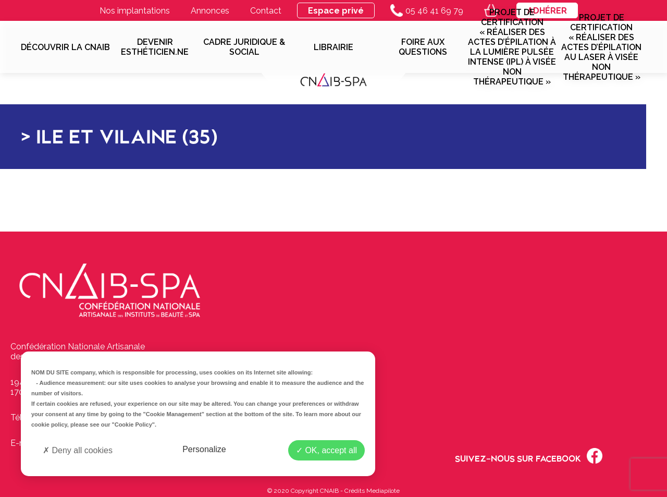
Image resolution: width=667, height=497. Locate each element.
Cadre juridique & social (244, 47)
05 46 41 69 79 (426, 10)
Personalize (204, 449)
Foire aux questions (423, 47)
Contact (265, 11)
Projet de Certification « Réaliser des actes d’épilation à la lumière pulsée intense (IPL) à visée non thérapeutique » (512, 47)
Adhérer (547, 11)
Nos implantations (135, 11)
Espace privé (336, 11)
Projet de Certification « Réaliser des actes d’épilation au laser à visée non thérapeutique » (601, 47)
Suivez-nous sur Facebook (528, 456)
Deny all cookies (78, 450)
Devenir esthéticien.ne (155, 47)
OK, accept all (326, 450)
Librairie (333, 47)
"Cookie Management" (173, 414)
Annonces (210, 11)
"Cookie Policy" (133, 424)
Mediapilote (383, 490)
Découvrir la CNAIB (65, 47)
